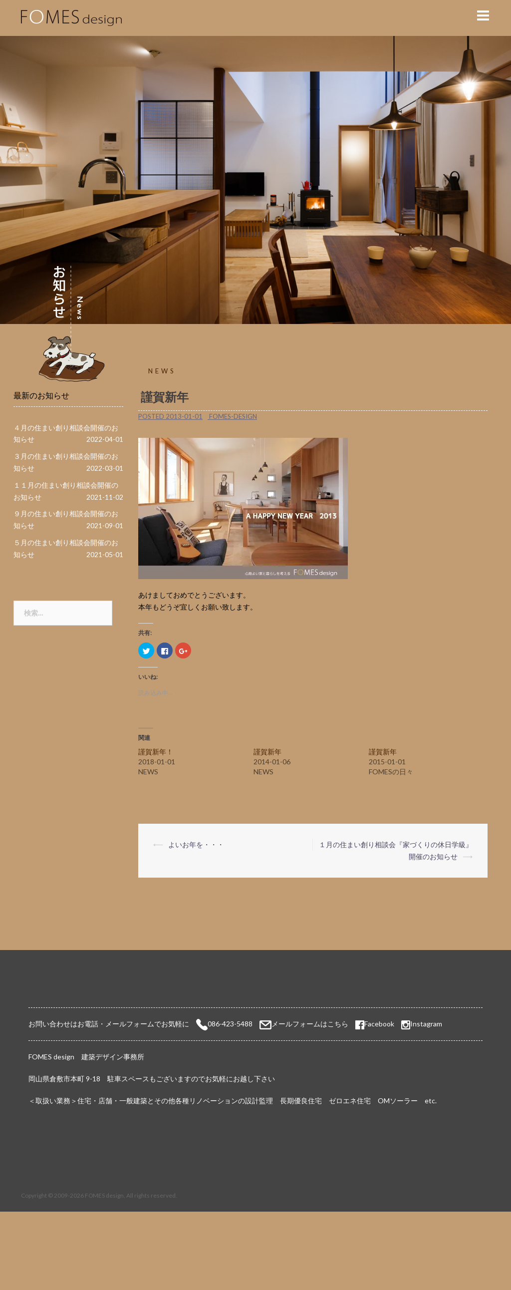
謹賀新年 (267, 751)
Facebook (374, 1023)
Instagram (426, 1023)
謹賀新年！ (155, 751)
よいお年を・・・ (196, 844)
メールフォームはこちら (309, 1023)
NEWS (162, 371)
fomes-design (233, 416)
